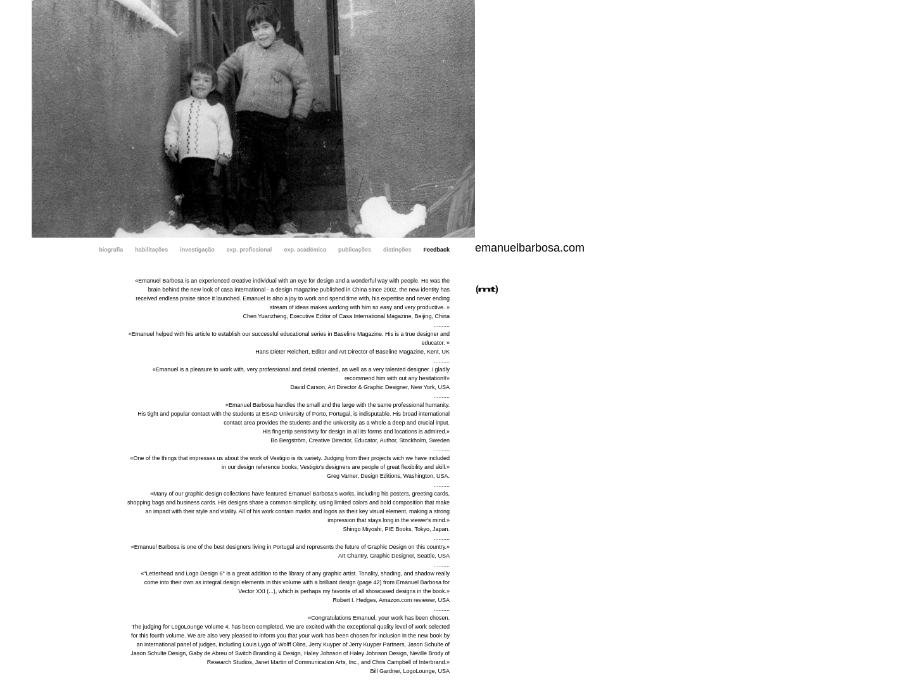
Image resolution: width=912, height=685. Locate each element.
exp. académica (305, 249)
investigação (197, 249)
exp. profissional (249, 249)
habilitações (151, 249)
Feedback (436, 249)
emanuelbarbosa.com (530, 247)
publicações (354, 249)
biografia (111, 249)
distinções (397, 249)
